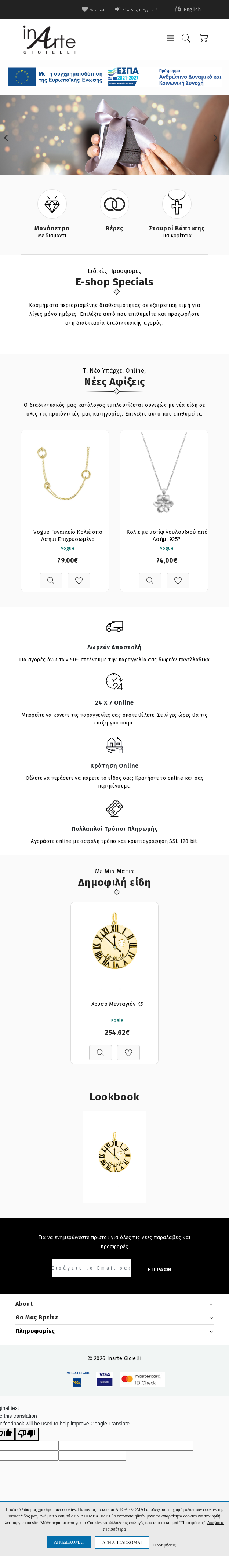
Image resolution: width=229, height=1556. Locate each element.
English (188, 10)
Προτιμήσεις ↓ (166, 1544)
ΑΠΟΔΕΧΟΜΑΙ (69, 1542)
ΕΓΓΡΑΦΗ (160, 1270)
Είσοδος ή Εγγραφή (130, 10)
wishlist (79, 10)
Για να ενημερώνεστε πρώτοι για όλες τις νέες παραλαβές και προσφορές (114, 1242)
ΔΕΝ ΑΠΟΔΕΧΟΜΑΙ (122, 1542)
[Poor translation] (27, 1435)
